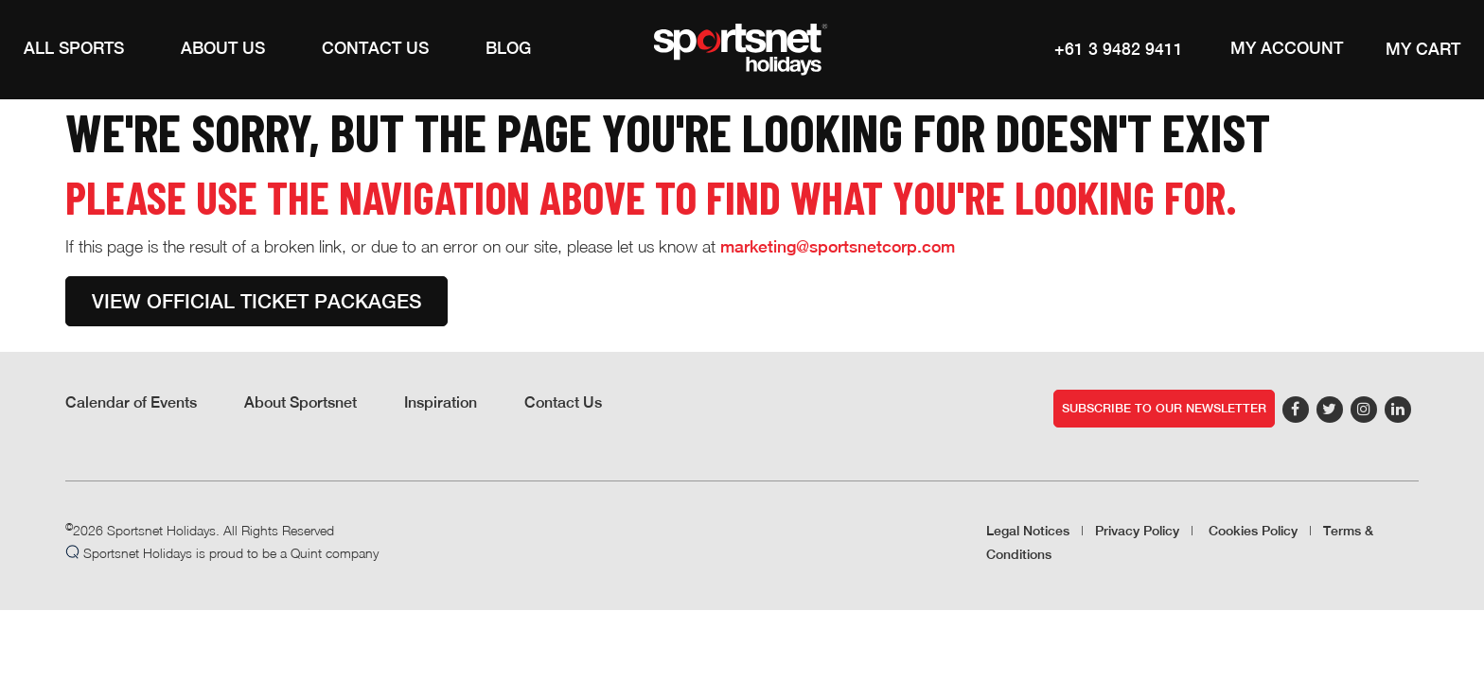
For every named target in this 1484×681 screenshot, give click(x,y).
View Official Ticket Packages (256, 301)
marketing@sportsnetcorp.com (837, 246)
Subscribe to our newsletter (1164, 408)
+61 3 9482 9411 (1118, 49)
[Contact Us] (375, 49)
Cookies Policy (1253, 530)
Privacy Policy (1137, 530)
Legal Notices (1027, 530)
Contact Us (563, 402)
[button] (73, 49)
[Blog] (508, 49)
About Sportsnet (300, 402)
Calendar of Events (131, 402)
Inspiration (440, 402)
